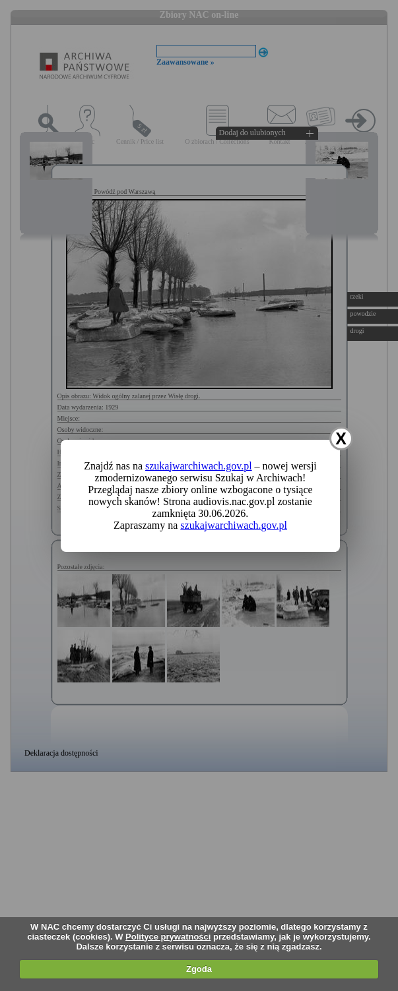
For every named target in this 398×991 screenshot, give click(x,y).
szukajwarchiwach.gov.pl (198, 465)
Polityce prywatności (168, 937)
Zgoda (199, 969)
